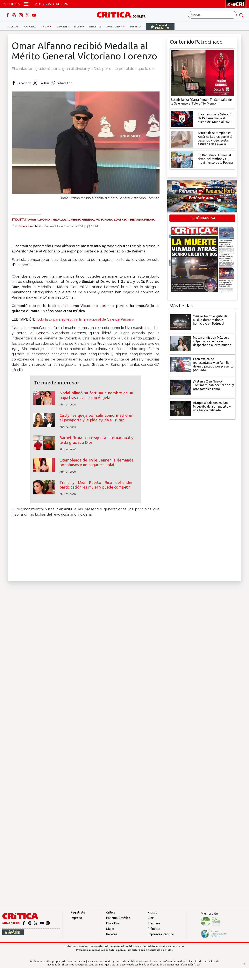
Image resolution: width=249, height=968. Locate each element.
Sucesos (12, 26)
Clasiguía (154, 923)
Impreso (135, 26)
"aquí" (197, 964)
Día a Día (112, 923)
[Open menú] (26, 4)
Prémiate (154, 928)
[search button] (241, 14)
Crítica (110, 912)
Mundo (79, 26)
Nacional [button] (30, 26)
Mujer (110, 928)
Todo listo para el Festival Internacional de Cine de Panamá (85, 319)
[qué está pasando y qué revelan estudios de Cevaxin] (182, 139)
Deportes (63, 26)
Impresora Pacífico (161, 934)
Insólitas (95, 26)
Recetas (111, 934)
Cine (151, 918)
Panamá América (118, 918)
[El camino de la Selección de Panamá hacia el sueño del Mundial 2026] (182, 118)
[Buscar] (212, 14)
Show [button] (45, 26)
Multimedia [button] (115, 26)
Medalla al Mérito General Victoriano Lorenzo (90, 219)
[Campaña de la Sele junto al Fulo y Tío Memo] (202, 72)
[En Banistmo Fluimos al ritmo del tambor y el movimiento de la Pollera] (182, 159)
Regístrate (78, 912)
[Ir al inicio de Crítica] (122, 14)
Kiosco (152, 912)
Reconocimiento (142, 219)
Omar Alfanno (39, 219)
